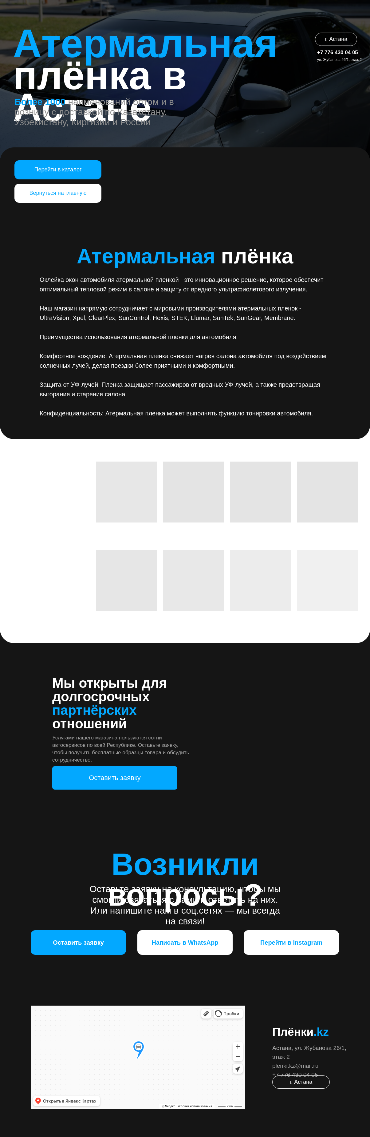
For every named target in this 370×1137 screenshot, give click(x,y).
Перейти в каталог (57, 169)
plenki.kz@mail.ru (295, 1066)
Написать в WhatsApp (185, 942)
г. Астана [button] (336, 39)
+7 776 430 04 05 (337, 52)
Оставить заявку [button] (115, 778)
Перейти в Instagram (291, 942)
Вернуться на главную (58, 193)
